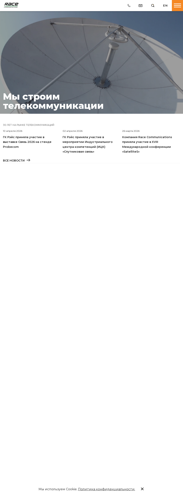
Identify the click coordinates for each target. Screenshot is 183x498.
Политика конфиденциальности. (106, 489)
